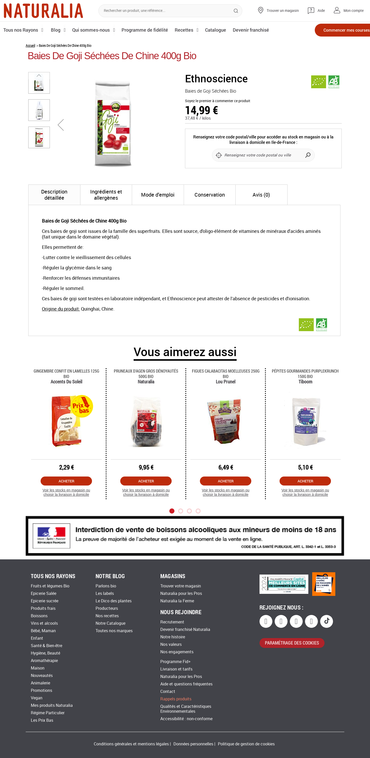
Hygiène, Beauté (45, 653)
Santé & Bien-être (46, 645)
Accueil (30, 45)
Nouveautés (42, 675)
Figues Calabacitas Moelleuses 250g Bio (226, 373)
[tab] (54, 194)
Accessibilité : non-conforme (186, 718)
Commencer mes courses (336, 30)
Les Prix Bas (42, 720)
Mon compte (354, 10)
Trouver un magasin (283, 10)
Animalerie (40, 683)
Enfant (37, 638)
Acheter (66, 481)
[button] (60, 125)
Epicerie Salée (43, 593)
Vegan (36, 697)
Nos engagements (176, 651)
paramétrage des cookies (292, 643)
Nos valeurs (171, 644)
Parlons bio (106, 586)
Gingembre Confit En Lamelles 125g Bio (66, 373)
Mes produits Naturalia (52, 705)
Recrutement (172, 622)
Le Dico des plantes (114, 600)
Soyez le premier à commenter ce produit (217, 101)
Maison (37, 668)
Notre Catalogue (110, 623)
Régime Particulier (47, 712)
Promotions (41, 690)
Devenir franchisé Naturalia (185, 629)
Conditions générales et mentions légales (131, 744)
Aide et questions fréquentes (186, 684)
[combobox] (170, 10)
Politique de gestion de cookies (246, 744)
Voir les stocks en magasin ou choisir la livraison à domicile (66, 492)
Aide (321, 10)
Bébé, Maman (43, 630)
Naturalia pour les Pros (181, 593)
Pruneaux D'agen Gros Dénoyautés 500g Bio (146, 373)
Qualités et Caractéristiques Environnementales (185, 709)
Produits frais (43, 608)
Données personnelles (193, 744)
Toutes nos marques (114, 630)
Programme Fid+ (175, 661)
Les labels (105, 593)
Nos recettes (107, 615)
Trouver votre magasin (180, 586)
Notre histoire (172, 636)
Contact (167, 691)
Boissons (39, 615)
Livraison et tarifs (176, 669)
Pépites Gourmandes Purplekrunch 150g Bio (305, 373)
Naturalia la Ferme (177, 600)
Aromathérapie (44, 660)
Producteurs (107, 608)
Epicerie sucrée (44, 600)
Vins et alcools (44, 623)
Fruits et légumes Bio (50, 586)
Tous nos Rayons (21, 30)
